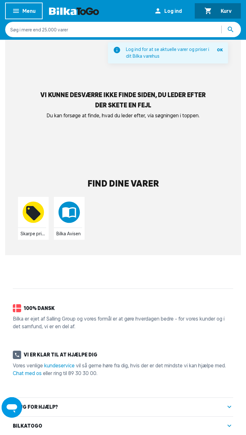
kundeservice (59, 365)
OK (220, 49)
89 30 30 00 (82, 373)
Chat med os (27, 373)
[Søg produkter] (231, 29)
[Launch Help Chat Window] (12, 407)
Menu (24, 12)
